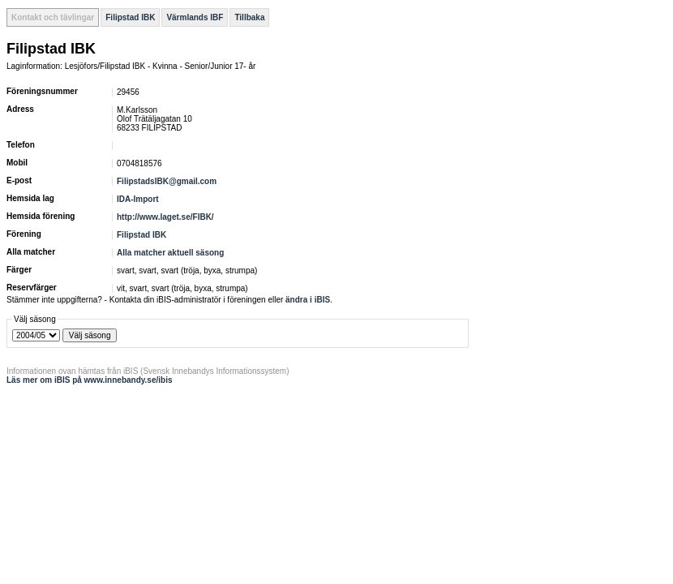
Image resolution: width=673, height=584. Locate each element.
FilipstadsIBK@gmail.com (166, 181)
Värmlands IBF (194, 17)
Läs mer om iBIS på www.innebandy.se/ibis (89, 380)
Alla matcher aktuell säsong (170, 252)
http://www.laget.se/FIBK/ (165, 217)
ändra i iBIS (307, 299)
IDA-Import (138, 199)
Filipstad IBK (130, 17)
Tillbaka (249, 17)
